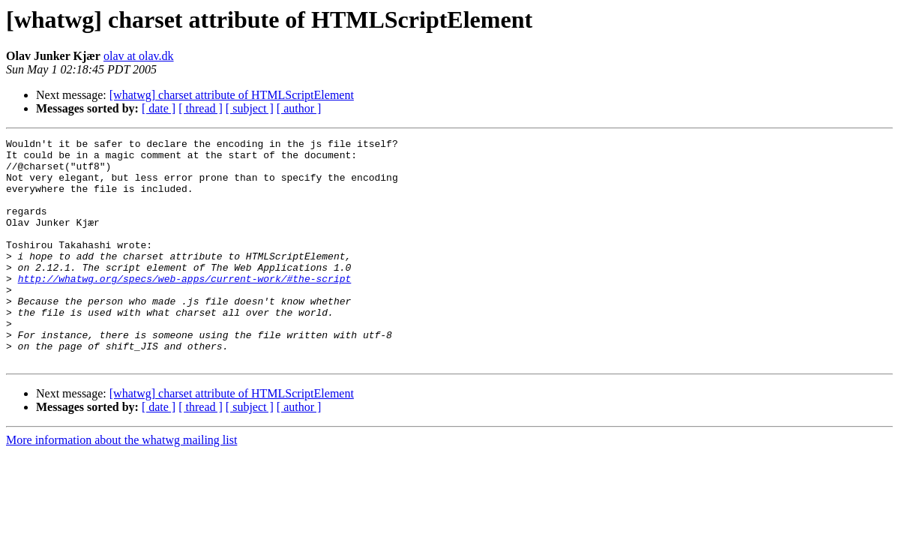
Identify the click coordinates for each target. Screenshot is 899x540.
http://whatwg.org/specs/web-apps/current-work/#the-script (185, 307)
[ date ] (158, 108)
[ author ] (299, 108)
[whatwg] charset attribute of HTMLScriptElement (231, 94)
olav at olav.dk (138, 56)
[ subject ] (250, 108)
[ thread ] (200, 108)
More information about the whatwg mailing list (121, 484)
